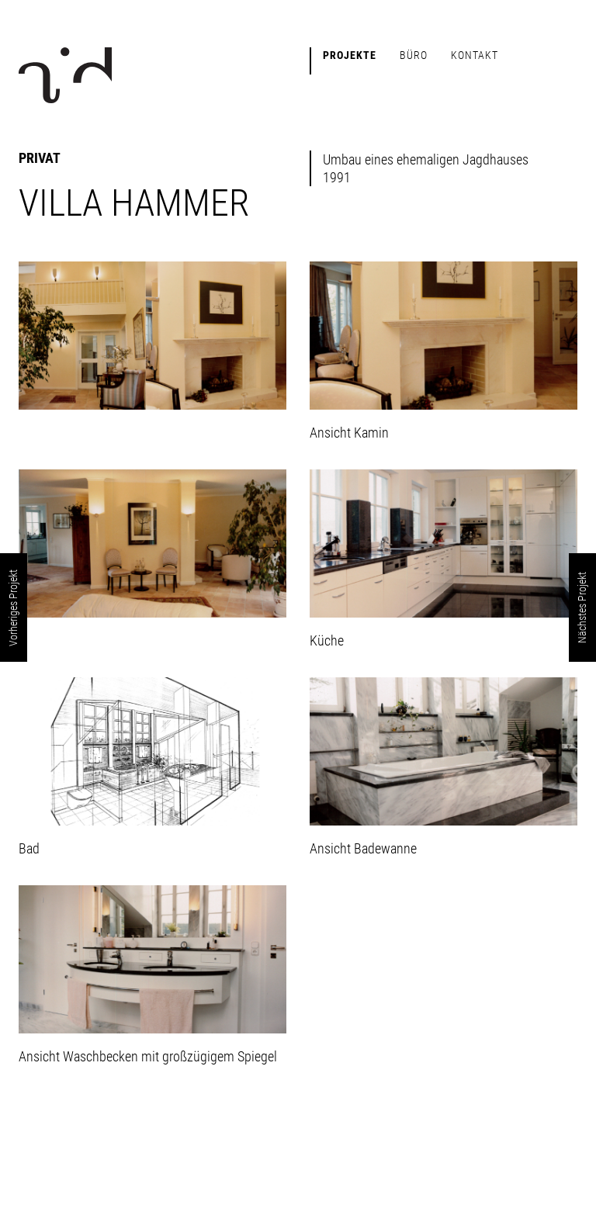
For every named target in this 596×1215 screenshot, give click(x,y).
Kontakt (474, 55)
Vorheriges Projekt (13, 607)
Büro (414, 55)
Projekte (349, 55)
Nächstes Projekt (582, 607)
